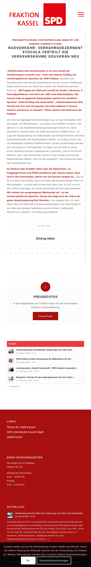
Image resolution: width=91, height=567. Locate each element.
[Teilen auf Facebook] (11, 248)
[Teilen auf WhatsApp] (28, 248)
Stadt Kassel (14, 436)
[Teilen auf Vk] (63, 248)
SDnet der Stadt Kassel (21, 427)
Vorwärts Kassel (51, 44)
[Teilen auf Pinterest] (37, 248)
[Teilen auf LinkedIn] (45, 248)
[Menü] (79, 14)
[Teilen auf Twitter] (20, 248)
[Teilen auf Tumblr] (54, 248)
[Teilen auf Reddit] (71, 248)
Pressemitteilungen (24, 40)
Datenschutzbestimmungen (53, 560)
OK (28, 560)
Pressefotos (45, 296)
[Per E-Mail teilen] (80, 248)
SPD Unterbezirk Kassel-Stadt (25, 432)
